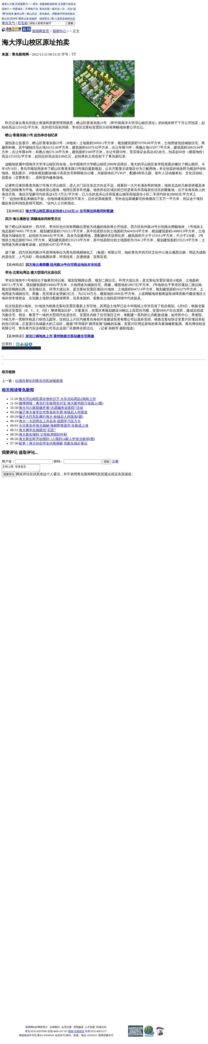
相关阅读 (10, 390)
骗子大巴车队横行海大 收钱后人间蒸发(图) (51, 416)
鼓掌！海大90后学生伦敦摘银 (41, 443)
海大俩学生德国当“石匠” (37, 430)
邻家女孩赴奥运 (75, 443)
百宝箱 (23, 23)
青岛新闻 (26, 390)
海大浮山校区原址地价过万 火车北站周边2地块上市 (57, 399)
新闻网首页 (40, 31)
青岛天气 (8, 23)
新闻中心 (59, 31)
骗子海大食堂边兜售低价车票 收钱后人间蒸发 (53, 412)
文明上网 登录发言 (23, 468)
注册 (115, 461)
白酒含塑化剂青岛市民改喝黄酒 (39, 381)
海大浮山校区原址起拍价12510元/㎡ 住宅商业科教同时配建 (69, 211)
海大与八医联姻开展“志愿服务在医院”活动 (51, 408)
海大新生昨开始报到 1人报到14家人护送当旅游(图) (57, 439)
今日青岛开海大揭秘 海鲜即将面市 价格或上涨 (53, 425)
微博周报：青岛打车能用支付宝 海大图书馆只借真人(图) (61, 403)
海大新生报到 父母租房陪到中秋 (43, 434)
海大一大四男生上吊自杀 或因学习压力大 (50, 421)
